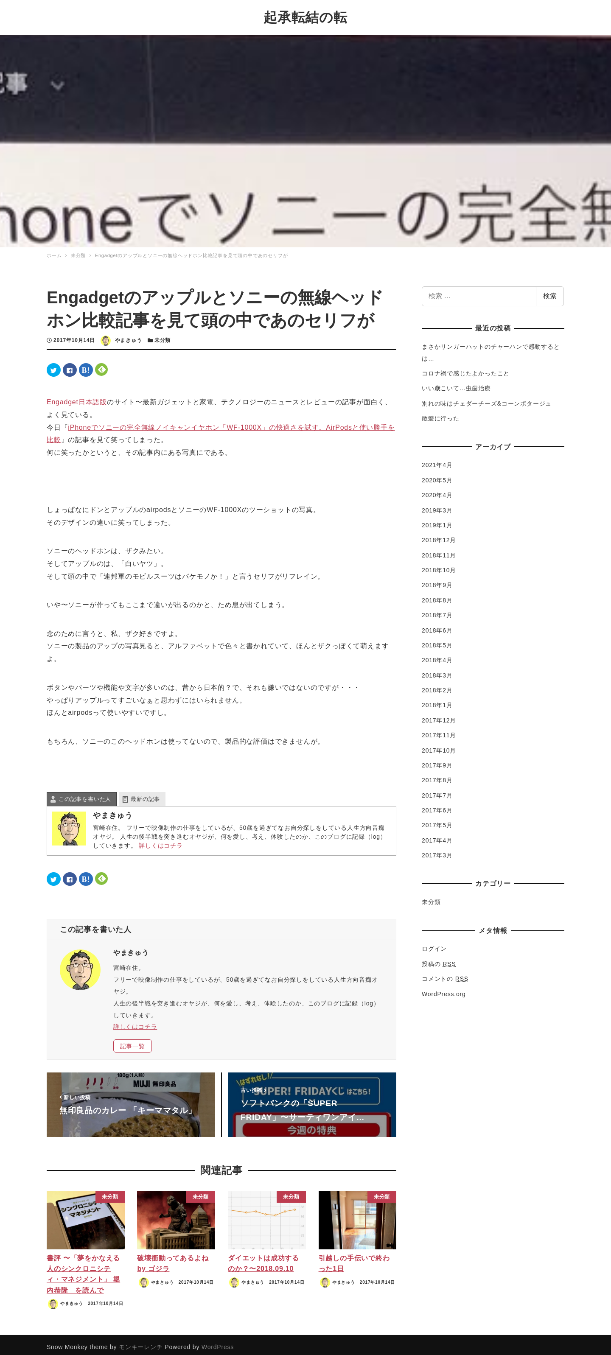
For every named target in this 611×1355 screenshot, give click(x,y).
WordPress (218, 1342)
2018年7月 (437, 611)
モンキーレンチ (141, 1342)
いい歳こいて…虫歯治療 (456, 384)
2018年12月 (439, 535)
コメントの (445, 974)
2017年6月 (437, 806)
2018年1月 (437, 700)
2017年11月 (439, 731)
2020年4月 (437, 490)
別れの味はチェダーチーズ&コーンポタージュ (487, 399)
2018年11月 (439, 550)
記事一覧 (132, 1042)
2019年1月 (437, 521)
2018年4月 (437, 655)
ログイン (434, 944)
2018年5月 (437, 641)
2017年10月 (439, 745)
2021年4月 (437, 460)
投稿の (439, 959)
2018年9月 (437, 580)
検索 (550, 291)
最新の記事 (145, 795)
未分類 (162, 336)
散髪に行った (441, 414)
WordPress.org (444, 989)
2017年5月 (437, 820)
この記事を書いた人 (85, 795)
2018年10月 (439, 566)
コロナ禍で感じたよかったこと (466, 369)
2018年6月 (437, 625)
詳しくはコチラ (161, 841)
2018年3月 (437, 670)
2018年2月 (437, 686)
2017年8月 (437, 776)
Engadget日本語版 (77, 397)
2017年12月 (439, 716)
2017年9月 (437, 761)
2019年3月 (437, 505)
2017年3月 (437, 851)
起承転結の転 (305, 15)
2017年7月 (437, 790)
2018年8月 (437, 596)
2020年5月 (437, 476)
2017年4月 (437, 836)
